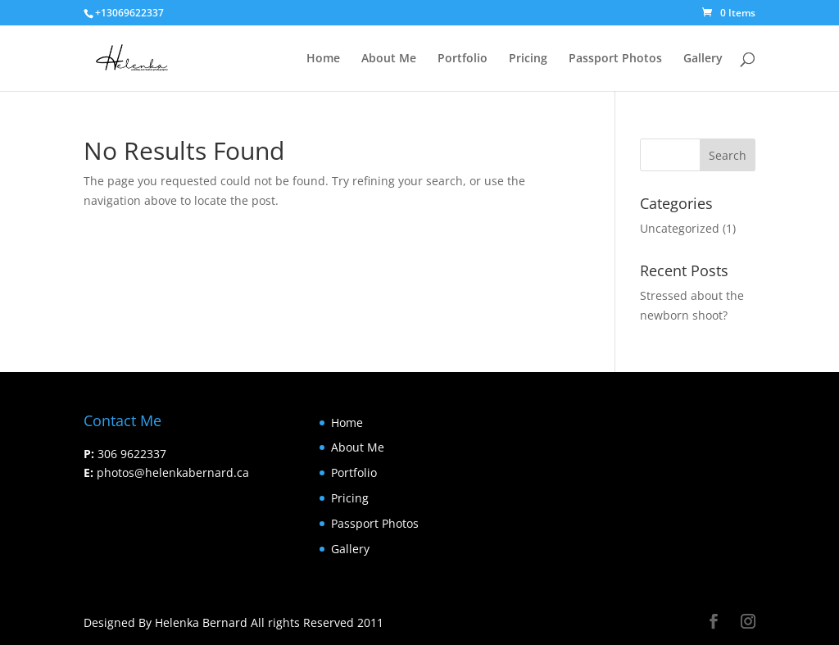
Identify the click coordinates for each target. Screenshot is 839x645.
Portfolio (463, 59)
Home (323, 59)
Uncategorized (679, 228)
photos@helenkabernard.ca (173, 472)
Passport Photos (615, 59)
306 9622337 (132, 453)
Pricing (528, 59)
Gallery (703, 59)
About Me (388, 59)
